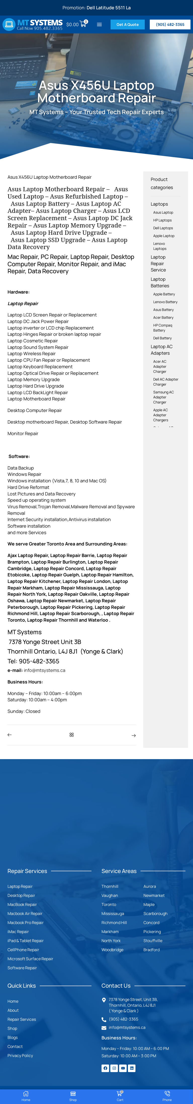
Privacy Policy (20, 1055)
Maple (149, 904)
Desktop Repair (21, 895)
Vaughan (110, 895)
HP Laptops (162, 220)
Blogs (13, 1037)
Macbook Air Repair (25, 913)
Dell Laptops (163, 227)
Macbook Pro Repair (26, 922)
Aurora (149, 886)
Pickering (152, 931)
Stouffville (152, 940)
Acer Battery (163, 317)
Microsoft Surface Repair (30, 958)
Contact (15, 1046)
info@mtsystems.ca (44, 670)
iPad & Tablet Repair (26, 940)
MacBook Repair (22, 904)
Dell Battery (162, 338)
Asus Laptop (163, 212)
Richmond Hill (114, 922)
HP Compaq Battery (162, 328)
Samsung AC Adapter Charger (163, 397)
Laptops (159, 204)
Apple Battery (164, 294)
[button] (99, 24)
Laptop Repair (20, 886)
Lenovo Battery (165, 301)
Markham (110, 931)
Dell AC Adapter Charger (165, 382)
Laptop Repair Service (158, 263)
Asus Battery (163, 309)
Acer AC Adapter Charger (159, 366)
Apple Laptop (163, 235)
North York (111, 940)
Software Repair (22, 968)
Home (13, 1001)
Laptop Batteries (160, 282)
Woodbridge (112, 949)
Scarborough (155, 913)
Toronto (109, 904)
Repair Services (22, 1019)
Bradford (151, 949)
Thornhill (110, 886)
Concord (151, 922)
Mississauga (113, 913)
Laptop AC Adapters (162, 349)
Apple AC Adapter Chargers (160, 414)
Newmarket (154, 895)
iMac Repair (18, 931)
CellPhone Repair (23, 949)
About (13, 1010)
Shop (12, 1028)
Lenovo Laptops (159, 246)
